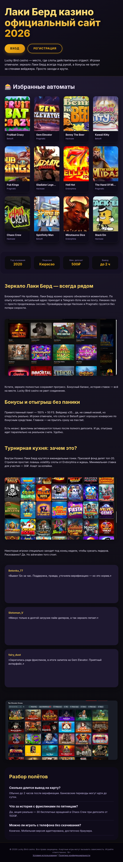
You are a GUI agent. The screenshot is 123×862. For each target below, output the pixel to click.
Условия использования (45, 855)
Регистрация (44, 48)
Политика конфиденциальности (74, 855)
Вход (14, 48)
